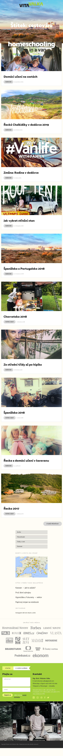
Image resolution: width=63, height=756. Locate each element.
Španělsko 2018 (17, 416)
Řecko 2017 (14, 516)
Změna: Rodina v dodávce (26, 176)
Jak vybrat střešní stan (24, 224)
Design (15, 12)
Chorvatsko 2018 (19, 320)
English (48, 12)
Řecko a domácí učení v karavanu (23, 466)
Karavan (8, 81)
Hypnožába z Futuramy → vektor (31, 605)
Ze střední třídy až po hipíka (29, 368)
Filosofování (21, 545)
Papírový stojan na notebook (29, 610)
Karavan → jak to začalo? (27, 596)
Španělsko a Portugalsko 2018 (30, 272)
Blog (34, 12)
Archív (19, 540)
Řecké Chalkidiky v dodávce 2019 (28, 126)
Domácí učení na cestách (26, 76)
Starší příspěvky (52, 532)
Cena (29, 12)
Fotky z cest (9, 325)
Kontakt (41, 12)
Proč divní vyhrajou (24, 600)
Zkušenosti (22, 12)
